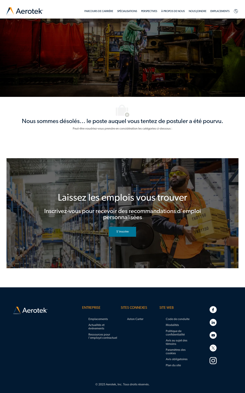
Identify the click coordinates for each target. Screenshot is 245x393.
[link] (24, 11)
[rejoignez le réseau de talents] (122, 232)
